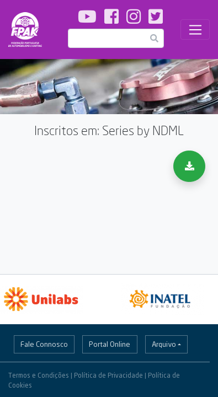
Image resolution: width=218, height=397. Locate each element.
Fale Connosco (44, 344)
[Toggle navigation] (195, 29)
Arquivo (164, 344)
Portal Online (109, 344)
